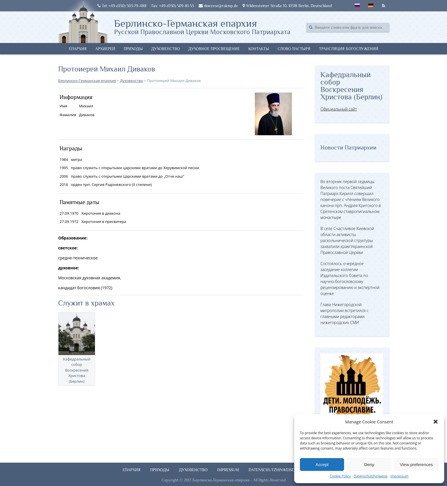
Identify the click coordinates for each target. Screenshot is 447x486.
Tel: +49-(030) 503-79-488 (122, 5)
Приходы (133, 48)
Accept (322, 464)
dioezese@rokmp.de (218, 5)
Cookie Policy (340, 476)
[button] (435, 422)
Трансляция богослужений (348, 48)
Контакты (258, 48)
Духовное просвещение (214, 48)
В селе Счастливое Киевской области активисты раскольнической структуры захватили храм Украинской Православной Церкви (347, 240)
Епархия (78, 48)
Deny (369, 464)
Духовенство (165, 48)
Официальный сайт (338, 109)
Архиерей (105, 48)
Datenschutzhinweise (370, 476)
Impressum (400, 476)
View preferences (416, 464)
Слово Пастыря (294, 48)
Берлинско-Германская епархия (202, 26)
